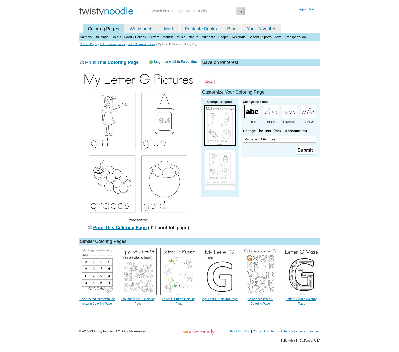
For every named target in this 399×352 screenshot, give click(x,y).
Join (311, 9)
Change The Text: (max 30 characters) (275, 131)
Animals (86, 37)
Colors (116, 37)
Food (128, 37)
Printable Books (201, 28)
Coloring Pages (103, 28)
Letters (154, 37)
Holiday (140, 37)
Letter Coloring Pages (112, 44)
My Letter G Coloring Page (220, 299)
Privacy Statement (308, 331)
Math (169, 28)
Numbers (208, 37)
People (223, 37)
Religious (238, 37)
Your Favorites (261, 28)
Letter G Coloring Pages (141, 44)
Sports (267, 37)
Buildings (101, 37)
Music (181, 37)
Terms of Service (281, 331)
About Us (235, 331)
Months (168, 37)
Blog (231, 28)
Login (301, 9)
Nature (193, 37)
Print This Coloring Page (112, 62)
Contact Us (260, 331)
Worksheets (142, 28)
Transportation (295, 37)
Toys (278, 37)
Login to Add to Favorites (175, 62)
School (254, 37)
